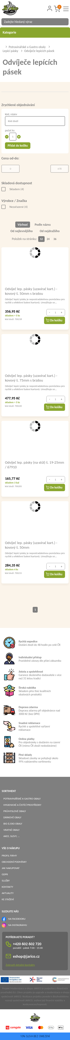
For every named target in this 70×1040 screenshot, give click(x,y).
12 (41, 239)
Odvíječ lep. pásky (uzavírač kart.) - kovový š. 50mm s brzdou (31, 291)
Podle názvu (43, 225)
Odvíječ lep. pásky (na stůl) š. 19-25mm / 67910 (34, 464)
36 (54, 239)
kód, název (11, 114)
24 (48, 239)
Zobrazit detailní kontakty (20, 965)
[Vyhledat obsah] (64, 21)
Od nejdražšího (50, 231)
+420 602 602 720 (27, 943)
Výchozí (23, 225)
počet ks (10, 130)
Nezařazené (18, 207)
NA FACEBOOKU (16, 918)
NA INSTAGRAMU (17, 925)
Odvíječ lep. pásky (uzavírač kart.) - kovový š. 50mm (31, 544)
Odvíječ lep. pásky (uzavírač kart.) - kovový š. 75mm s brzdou (31, 377)
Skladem (16, 189)
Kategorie (35, 32)
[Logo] (14, 8)
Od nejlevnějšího (21, 231)
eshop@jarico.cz (26, 956)
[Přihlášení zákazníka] (49, 8)
